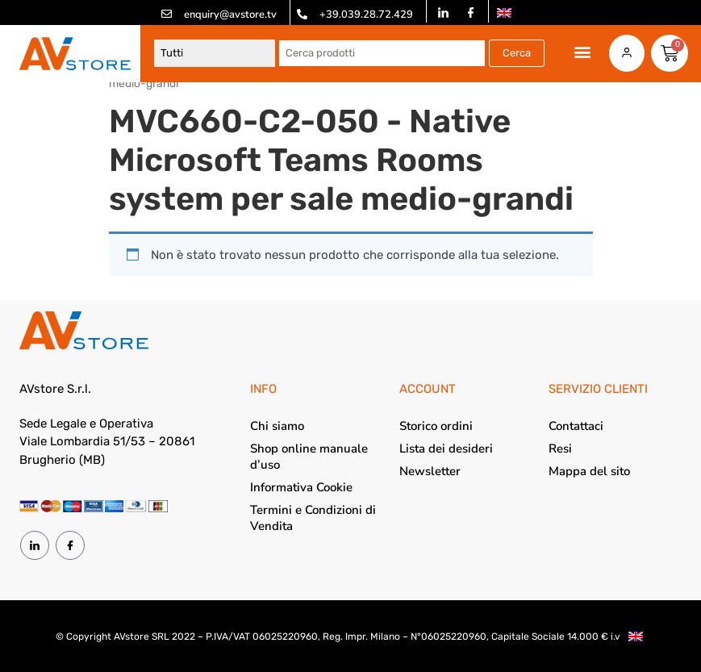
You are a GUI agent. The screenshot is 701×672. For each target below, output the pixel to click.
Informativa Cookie (301, 487)
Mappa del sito (589, 471)
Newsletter (430, 471)
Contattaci (576, 426)
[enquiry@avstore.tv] (166, 14)
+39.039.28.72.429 (366, 14)
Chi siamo (277, 426)
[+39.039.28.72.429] (302, 14)
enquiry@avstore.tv (230, 14)
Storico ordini (436, 426)
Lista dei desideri (446, 448)
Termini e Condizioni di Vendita (313, 518)
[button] (583, 52)
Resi (560, 448)
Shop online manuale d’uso (309, 456)
